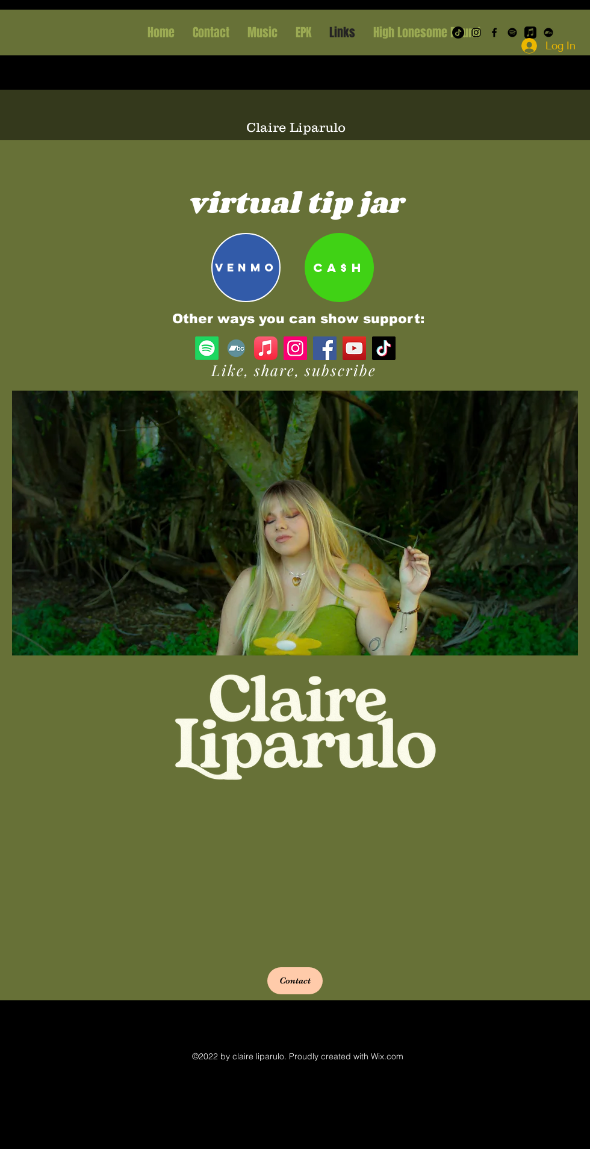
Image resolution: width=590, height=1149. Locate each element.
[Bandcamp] (236, 348)
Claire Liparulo (296, 127)
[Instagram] (476, 32)
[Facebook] (494, 32)
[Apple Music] (266, 348)
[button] (295, 980)
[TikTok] (384, 348)
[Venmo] (246, 267)
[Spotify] (512, 32)
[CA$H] (339, 267)
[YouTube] (354, 348)
